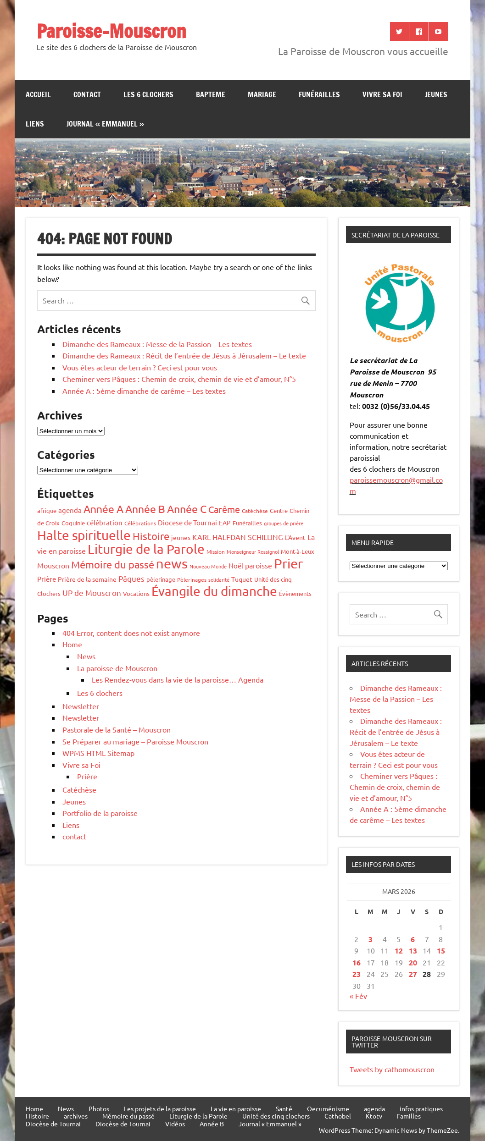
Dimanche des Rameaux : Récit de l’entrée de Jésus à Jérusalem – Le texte (184, 355)
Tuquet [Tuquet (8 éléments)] (241, 579)
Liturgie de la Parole (198, 1116)
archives (76, 1116)
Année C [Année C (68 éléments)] (186, 508)
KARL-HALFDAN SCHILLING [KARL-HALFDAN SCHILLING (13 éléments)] (237, 536)
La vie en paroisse (236, 1108)
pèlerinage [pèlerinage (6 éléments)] (160, 579)
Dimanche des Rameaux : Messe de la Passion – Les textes (157, 343)
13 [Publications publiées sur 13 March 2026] (413, 950)
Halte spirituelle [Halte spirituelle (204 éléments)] (84, 535)
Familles (409, 1116)
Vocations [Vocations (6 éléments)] (136, 593)
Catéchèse (79, 789)
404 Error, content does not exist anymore (131, 632)
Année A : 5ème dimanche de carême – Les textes (144, 390)
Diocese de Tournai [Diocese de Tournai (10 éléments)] (187, 522)
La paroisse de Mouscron (117, 667)
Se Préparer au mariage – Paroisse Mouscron (135, 741)
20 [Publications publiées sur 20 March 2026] (413, 962)
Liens (35, 124)
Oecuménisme (328, 1108)
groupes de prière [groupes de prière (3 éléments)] (283, 523)
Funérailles (319, 94)
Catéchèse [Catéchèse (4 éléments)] (255, 510)
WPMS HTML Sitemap (98, 752)
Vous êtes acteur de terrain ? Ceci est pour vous (139, 367)
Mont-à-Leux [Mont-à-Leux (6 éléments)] (297, 551)
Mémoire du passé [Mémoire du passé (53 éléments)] (112, 564)
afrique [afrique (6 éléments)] (46, 510)
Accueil (38, 94)
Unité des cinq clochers (276, 1116)
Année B (212, 1123)
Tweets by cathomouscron (392, 1069)
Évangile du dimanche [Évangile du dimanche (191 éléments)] (214, 591)
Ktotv (374, 1116)
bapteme (210, 94)
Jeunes (74, 801)
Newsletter (80, 706)
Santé (284, 1108)
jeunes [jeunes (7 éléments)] (180, 537)
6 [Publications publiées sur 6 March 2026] (413, 939)
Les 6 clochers (148, 94)
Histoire (37, 1116)
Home (72, 644)
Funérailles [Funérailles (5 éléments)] (247, 523)
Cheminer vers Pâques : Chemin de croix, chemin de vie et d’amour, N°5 (179, 378)
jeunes (436, 94)
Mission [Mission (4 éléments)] (215, 551)
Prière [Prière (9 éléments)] (46, 578)
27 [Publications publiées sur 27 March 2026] (413, 974)
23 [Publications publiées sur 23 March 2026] (356, 974)
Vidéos (175, 1123)
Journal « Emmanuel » (105, 124)
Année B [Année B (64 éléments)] (145, 508)
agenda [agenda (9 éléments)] (70, 510)
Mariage (262, 94)
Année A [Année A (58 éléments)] (103, 508)
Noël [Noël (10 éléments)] (236, 565)
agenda (374, 1108)
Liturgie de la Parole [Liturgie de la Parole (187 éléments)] (146, 549)
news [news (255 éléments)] (172, 563)
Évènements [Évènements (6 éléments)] (295, 593)
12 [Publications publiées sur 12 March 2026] (399, 950)
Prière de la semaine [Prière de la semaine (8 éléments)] (87, 579)
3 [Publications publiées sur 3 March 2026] (370, 939)
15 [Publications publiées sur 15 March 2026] (441, 950)
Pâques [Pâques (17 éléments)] (131, 578)
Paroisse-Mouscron (111, 31)
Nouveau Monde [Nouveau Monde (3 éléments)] (208, 566)
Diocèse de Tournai (53, 1123)
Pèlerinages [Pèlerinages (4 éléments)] (191, 579)
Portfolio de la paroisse (100, 812)
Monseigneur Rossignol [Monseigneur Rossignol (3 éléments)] (253, 551)
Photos (99, 1108)
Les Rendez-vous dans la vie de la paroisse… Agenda (177, 679)
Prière (87, 776)
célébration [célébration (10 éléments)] (105, 522)
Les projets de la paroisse (160, 1108)
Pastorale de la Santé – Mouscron (116, 729)
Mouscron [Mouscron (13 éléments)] (53, 565)
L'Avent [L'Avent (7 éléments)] (295, 537)
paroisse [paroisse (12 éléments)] (258, 565)
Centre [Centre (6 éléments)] (279, 510)
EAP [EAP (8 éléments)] (225, 522)
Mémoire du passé (128, 1116)
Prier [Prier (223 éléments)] (288, 563)
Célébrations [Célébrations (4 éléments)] (140, 523)
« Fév (358, 995)
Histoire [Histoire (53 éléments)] (151, 536)
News (86, 656)
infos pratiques (421, 1108)
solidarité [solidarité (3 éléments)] (218, 579)
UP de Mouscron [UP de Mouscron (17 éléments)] (91, 592)
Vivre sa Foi (382, 94)
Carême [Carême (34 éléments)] (224, 509)
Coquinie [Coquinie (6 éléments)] (73, 523)
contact (87, 94)
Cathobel (337, 1116)
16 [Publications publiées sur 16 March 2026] (356, 962)
